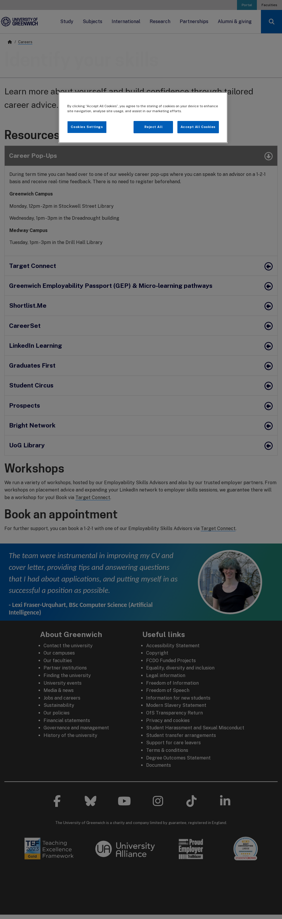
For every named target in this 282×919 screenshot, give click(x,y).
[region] (143, 117)
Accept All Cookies (198, 127)
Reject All (153, 127)
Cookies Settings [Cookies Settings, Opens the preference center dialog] (87, 127)
